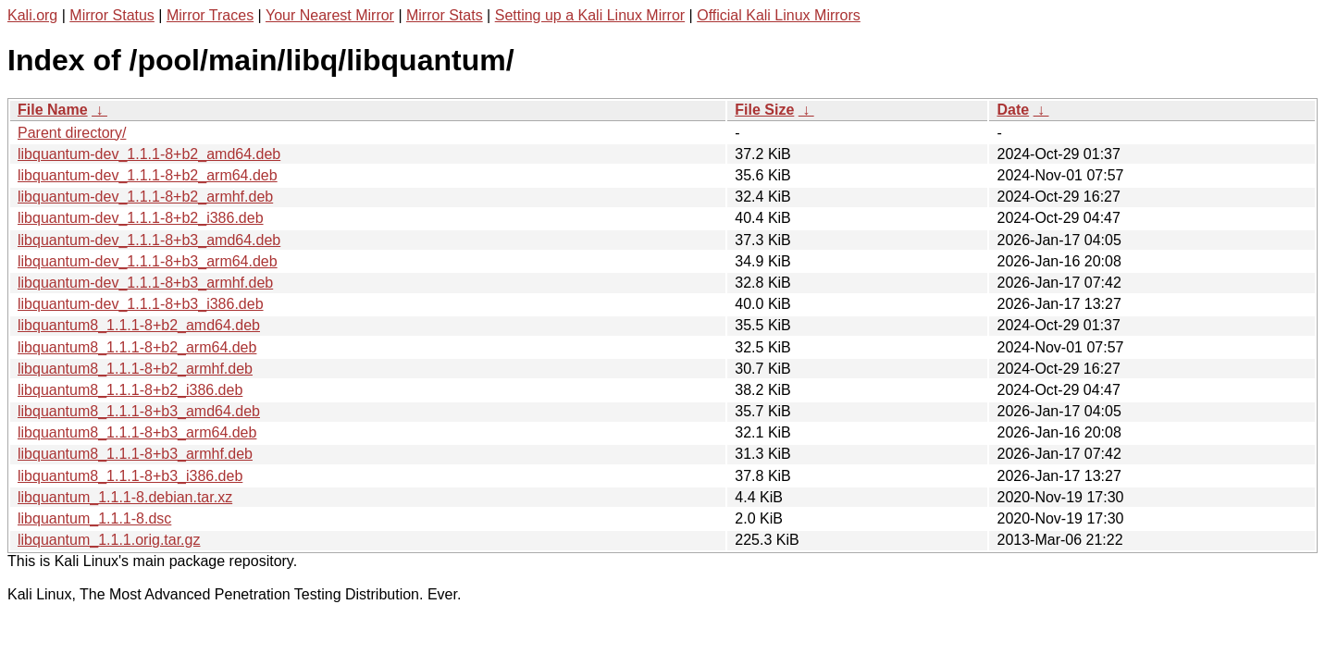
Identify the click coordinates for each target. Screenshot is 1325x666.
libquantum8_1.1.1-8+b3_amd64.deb (139, 411)
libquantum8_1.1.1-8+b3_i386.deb (130, 476)
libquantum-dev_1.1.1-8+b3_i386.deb (141, 304)
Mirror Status (112, 15)
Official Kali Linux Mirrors (779, 15)
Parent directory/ (72, 133)
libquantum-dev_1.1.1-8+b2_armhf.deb (145, 196)
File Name (53, 109)
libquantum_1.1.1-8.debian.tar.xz (125, 497)
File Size (764, 109)
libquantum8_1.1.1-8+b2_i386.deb (130, 390)
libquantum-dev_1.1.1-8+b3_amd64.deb (149, 240)
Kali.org (32, 15)
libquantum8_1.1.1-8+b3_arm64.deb (137, 432)
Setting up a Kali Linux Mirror (590, 15)
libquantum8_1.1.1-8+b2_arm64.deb (137, 347)
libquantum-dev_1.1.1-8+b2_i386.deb (141, 218)
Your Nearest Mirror (330, 15)
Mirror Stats (444, 15)
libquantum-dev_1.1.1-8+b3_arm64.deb (148, 261)
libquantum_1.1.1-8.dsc (94, 518)
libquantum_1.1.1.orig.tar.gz (109, 540)
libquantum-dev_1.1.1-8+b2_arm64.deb (148, 175)
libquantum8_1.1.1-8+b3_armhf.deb (135, 454)
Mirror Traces (210, 15)
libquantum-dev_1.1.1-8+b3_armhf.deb (145, 282)
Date (1013, 109)
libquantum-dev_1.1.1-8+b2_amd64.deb (149, 154)
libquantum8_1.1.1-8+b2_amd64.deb (139, 325)
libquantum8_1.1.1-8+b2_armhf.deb (135, 368)
